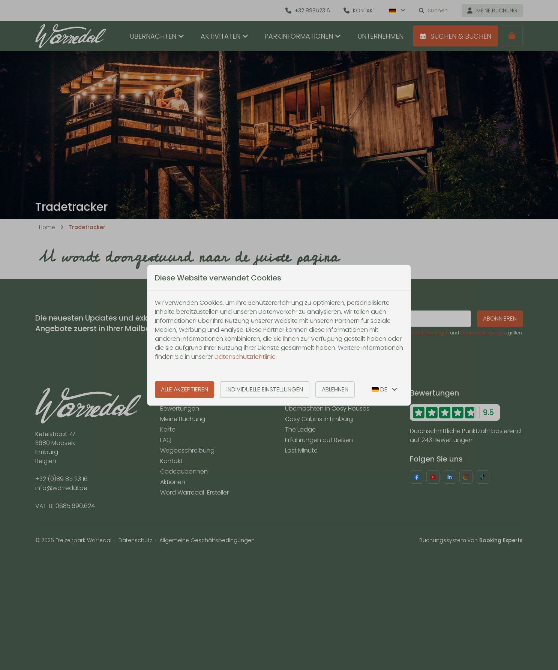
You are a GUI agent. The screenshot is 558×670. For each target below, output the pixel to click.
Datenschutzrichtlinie (245, 356)
